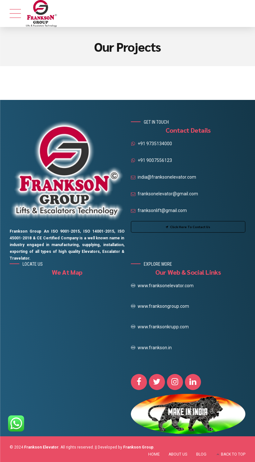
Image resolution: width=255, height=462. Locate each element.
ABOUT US (177, 454)
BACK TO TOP (233, 454)
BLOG (201, 454)
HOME (154, 454)
